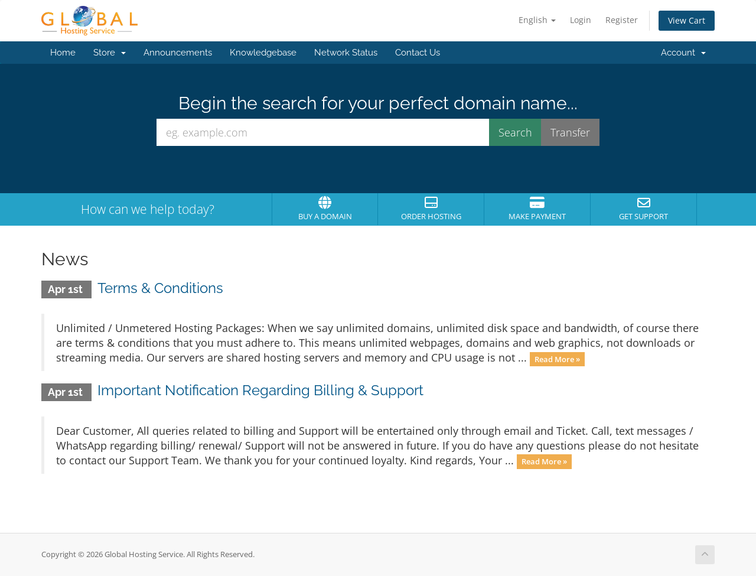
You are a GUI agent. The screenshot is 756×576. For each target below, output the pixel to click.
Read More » (557, 358)
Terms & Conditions (160, 288)
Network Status (345, 52)
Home (63, 52)
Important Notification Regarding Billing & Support (260, 390)
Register (621, 19)
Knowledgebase (263, 52)
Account (683, 52)
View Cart (686, 20)
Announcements (178, 52)
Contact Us (417, 52)
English (537, 19)
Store (109, 52)
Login (580, 19)
